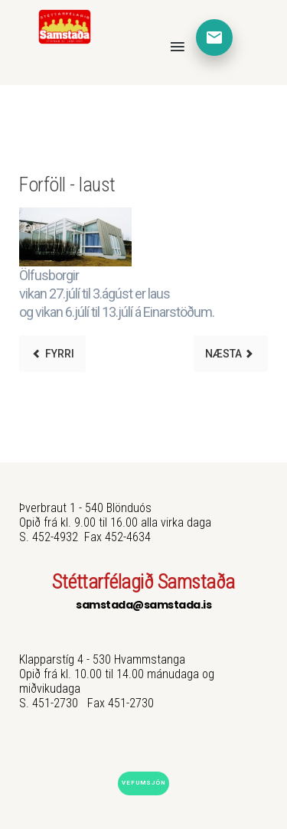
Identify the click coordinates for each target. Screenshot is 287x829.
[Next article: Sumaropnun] (231, 353)
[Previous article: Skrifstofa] (52, 353)
